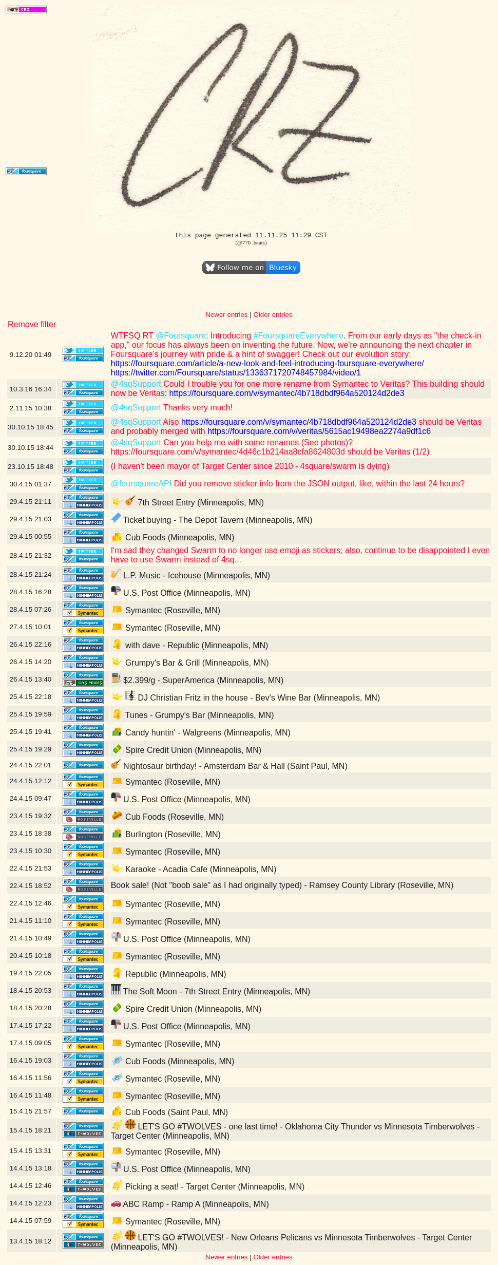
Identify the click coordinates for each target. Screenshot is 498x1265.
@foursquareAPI (141, 483)
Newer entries (226, 314)
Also (170, 422)
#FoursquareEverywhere (298, 335)
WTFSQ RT (133, 335)
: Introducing (230, 335)
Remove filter (32, 324)
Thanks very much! (197, 407)
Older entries (272, 314)
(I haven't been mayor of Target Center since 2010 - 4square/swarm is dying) (250, 466)
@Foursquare (181, 335)
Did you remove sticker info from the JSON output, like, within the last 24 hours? (318, 483)
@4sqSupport (136, 384)
